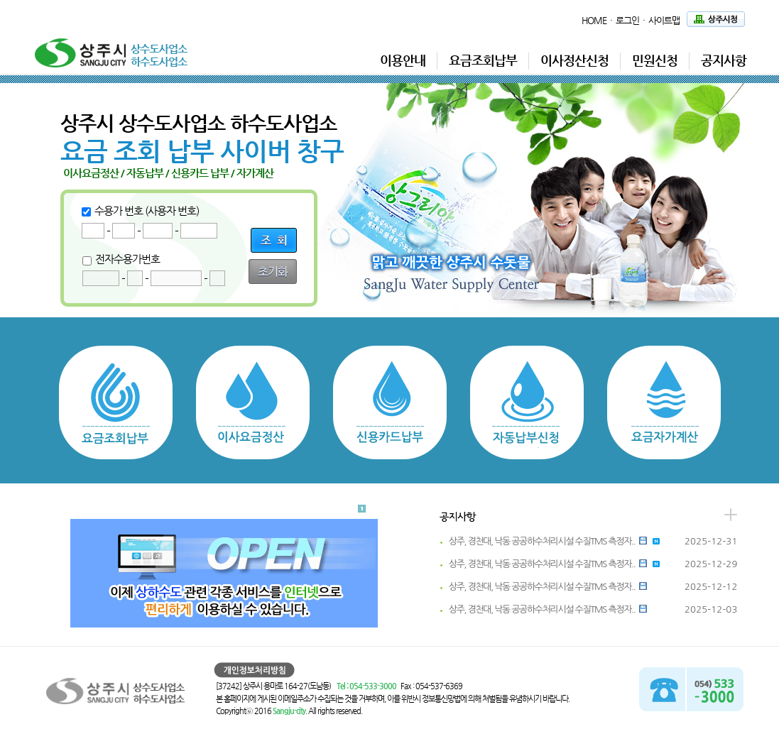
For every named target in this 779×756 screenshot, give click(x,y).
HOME (594, 20)
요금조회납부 (483, 60)
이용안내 (402, 60)
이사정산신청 (574, 60)
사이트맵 (664, 20)
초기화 (273, 271)
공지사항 (723, 60)
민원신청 (654, 60)
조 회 (274, 240)
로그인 (627, 20)
